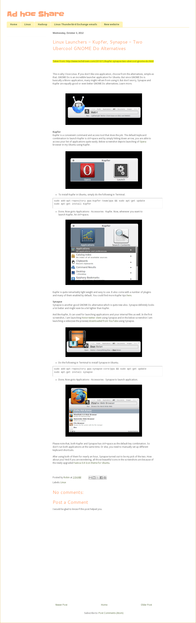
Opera (143, 141)
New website (111, 24)
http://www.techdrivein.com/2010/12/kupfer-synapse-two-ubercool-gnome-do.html (110, 61)
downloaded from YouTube (103, 321)
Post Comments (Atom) (111, 613)
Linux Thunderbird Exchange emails (75, 24)
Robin (67, 477)
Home (13, 24)
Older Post (146, 605)
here (129, 295)
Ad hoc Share (35, 14)
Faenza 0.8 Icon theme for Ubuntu (91, 463)
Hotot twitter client (91, 317)
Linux (27, 24)
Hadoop (42, 24)
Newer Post (61, 605)
